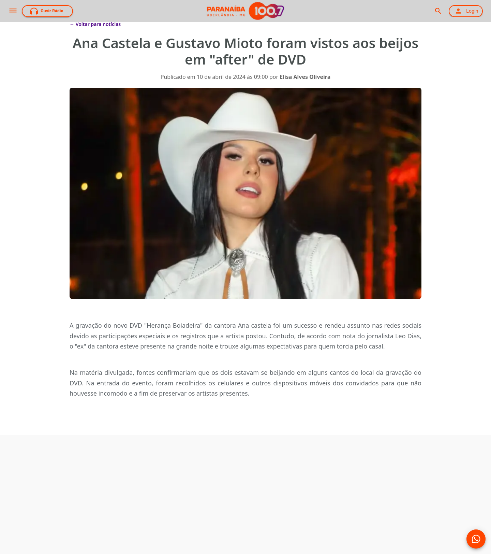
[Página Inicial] (245, 11)
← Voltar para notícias (95, 24)
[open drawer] (13, 11)
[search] (438, 11)
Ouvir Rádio (46, 11)
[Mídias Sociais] (476, 539)
